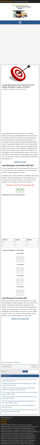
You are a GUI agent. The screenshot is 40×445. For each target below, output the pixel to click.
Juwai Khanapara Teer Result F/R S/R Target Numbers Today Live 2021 (18, 86)
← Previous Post (6, 366)
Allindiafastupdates (7, 1)
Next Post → (35, 366)
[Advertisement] (20, 44)
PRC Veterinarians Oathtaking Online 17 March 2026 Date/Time (18, 405)
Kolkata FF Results (20, 162)
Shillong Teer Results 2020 (20, 318)
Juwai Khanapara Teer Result (12, 362)
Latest (24, 89)
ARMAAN (5, 89)
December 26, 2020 (16, 89)
